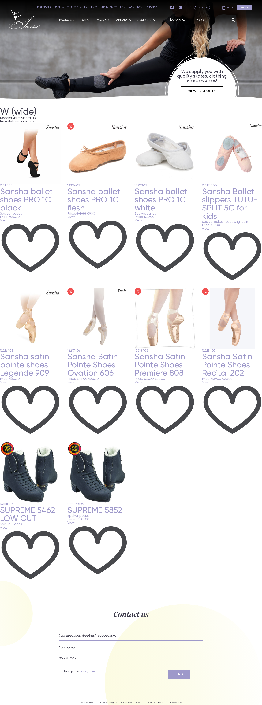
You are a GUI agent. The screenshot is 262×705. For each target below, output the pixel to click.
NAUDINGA (152, 7)
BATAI (82, 19)
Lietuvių (172, 19)
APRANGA (119, 19)
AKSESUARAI (141, 19)
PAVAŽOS (99, 19)
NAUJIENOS (91, 7)
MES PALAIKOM (110, 7)
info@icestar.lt (176, 702)
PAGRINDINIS (45, 7)
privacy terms (88, 671)
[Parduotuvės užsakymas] (24, 121)
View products (202, 90)
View (3, 220)
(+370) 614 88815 (155, 702)
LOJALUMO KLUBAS (131, 7)
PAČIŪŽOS (64, 19)
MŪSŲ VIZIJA (75, 7)
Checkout (245, 7)
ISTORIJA (60, 7)
